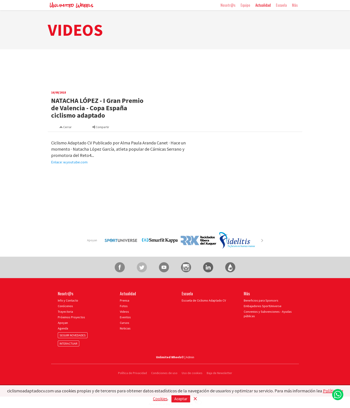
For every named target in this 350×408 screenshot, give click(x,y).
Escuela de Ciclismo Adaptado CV (204, 300)
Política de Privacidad (133, 373)
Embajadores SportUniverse (262, 306)
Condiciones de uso (164, 373)
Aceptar (180, 398)
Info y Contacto (68, 300)
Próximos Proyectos (71, 317)
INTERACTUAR (68, 343)
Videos (124, 312)
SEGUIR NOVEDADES (73, 335)
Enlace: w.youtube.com (69, 162)
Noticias (125, 328)
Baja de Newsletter (219, 373)
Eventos (125, 317)
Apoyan (92, 240)
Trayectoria (65, 312)
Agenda (63, 328)
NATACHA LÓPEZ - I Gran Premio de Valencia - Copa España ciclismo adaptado (97, 108)
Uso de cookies (192, 373)
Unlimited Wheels (71, 5)
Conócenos (65, 306)
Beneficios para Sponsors (261, 300)
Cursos (124, 323)
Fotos (124, 306)
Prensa (124, 300)
